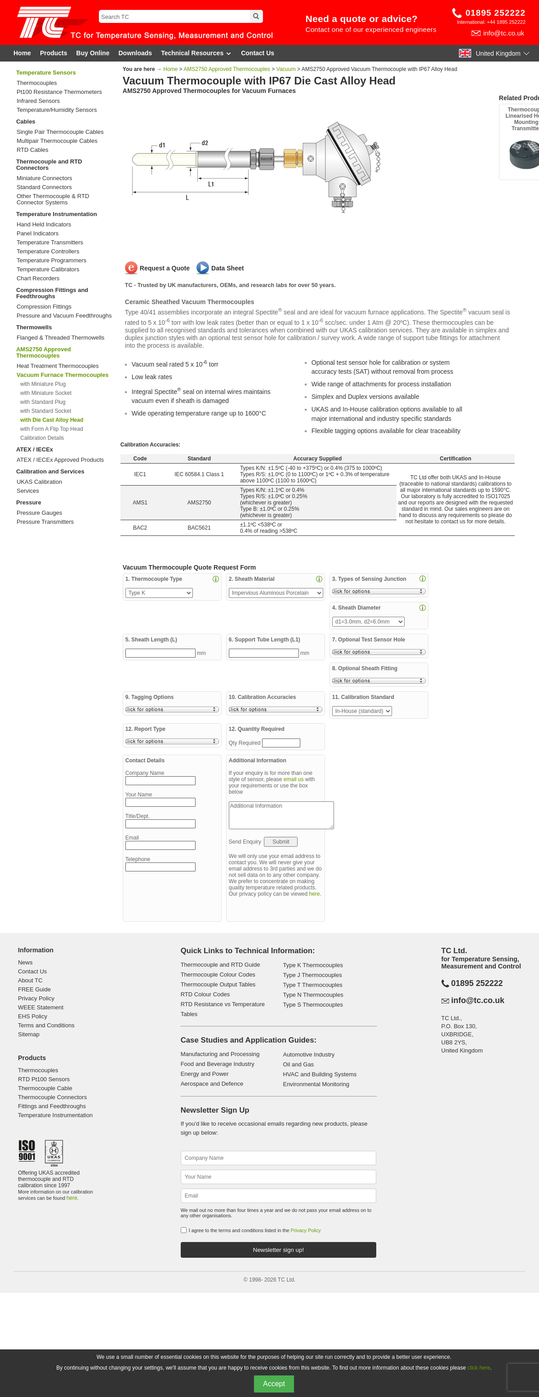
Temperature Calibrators (48, 269)
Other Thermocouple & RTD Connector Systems (53, 199)
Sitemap (29, 1034)
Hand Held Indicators (44, 224)
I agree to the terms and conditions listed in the (255, 1230)
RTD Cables (33, 150)
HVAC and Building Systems (319, 1074)
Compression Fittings (44, 307)
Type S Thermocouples (313, 1004)
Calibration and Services (50, 471)
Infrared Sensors (38, 101)
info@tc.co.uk (503, 33)
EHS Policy (32, 1016)
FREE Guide (34, 989)
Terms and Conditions (46, 1025)
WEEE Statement (40, 1007)
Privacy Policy (36, 998)
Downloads (135, 53)
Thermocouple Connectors (52, 1097)
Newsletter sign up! (278, 1250)
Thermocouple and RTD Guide (220, 964)
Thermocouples (37, 83)
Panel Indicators (37, 233)
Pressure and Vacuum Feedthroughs (64, 316)
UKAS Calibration (39, 482)
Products (53, 53)
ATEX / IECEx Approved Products (60, 460)
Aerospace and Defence (212, 1083)
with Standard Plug (43, 402)
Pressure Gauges (39, 513)
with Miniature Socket (45, 393)
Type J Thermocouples (312, 975)
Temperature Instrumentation (56, 214)
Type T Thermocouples (312, 984)
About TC (30, 980)
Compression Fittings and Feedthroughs (52, 293)
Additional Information (281, 815)
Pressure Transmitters (45, 522)
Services (28, 491)
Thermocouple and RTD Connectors (49, 164)
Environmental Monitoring (316, 1084)
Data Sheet (227, 268)
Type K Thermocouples (313, 965)
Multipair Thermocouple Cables (57, 141)
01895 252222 (495, 13)
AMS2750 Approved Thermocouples (43, 352)
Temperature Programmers (51, 260)
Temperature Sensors (46, 72)
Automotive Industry (308, 1054)
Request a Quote (165, 268)
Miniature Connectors (44, 178)
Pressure (28, 502)
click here (479, 1368)
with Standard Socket (45, 411)
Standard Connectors (44, 187)
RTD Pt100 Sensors (44, 1079)
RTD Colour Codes (205, 994)
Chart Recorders (38, 278)
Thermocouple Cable (45, 1088)
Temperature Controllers (48, 251)
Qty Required (245, 743)
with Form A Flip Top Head (51, 429)
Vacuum (286, 69)
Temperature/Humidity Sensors (57, 110)
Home (22, 53)
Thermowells (34, 327)
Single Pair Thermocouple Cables (60, 132)
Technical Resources (196, 53)
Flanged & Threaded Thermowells (60, 338)
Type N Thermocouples (313, 994)
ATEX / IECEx (34, 449)
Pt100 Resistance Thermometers (59, 92)
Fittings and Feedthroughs (52, 1106)
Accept (274, 1384)
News (25, 962)
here (314, 894)
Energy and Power (205, 1073)
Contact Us (257, 53)
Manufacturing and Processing (220, 1054)
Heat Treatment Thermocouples (58, 366)
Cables (26, 121)
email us (294, 779)
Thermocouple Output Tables (218, 984)
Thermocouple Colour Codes (218, 974)
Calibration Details (42, 438)
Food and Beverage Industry (217, 1064)
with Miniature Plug (43, 384)
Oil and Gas (298, 1064)
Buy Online (93, 53)
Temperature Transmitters (50, 242)
